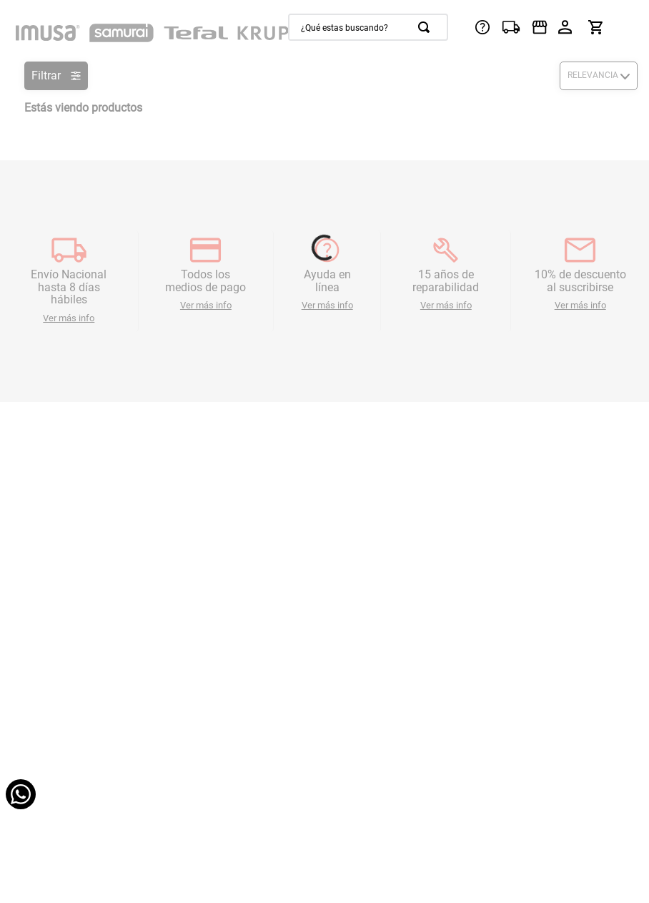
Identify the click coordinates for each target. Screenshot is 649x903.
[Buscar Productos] (426, 27)
